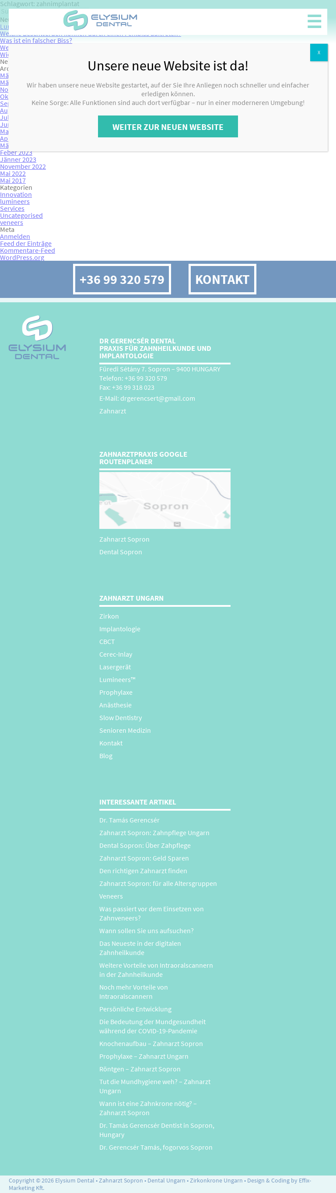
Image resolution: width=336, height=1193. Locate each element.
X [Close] (319, 52)
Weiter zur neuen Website (168, 126)
